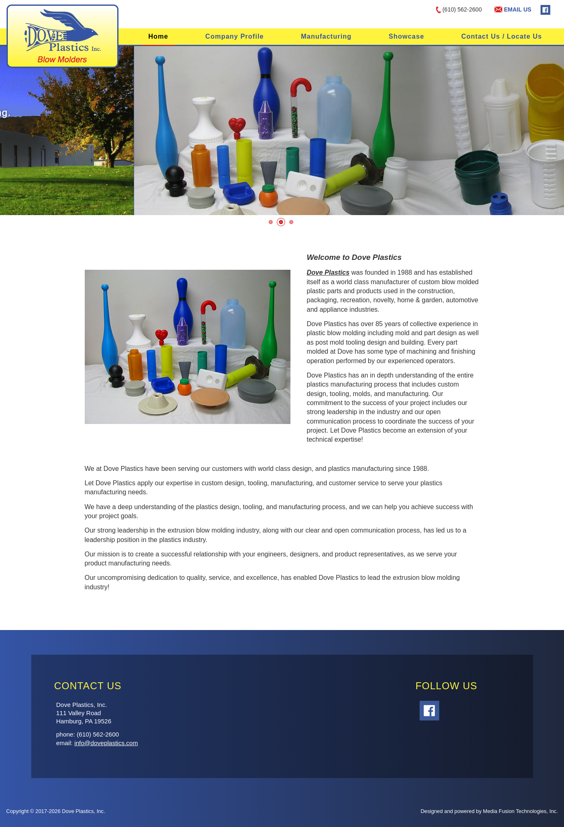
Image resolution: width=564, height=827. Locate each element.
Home (158, 36)
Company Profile (234, 36)
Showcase (406, 36)
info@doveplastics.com (106, 742)
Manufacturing (326, 36)
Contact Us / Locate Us (501, 36)
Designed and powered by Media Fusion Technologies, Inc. (489, 811)
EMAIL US (513, 9)
